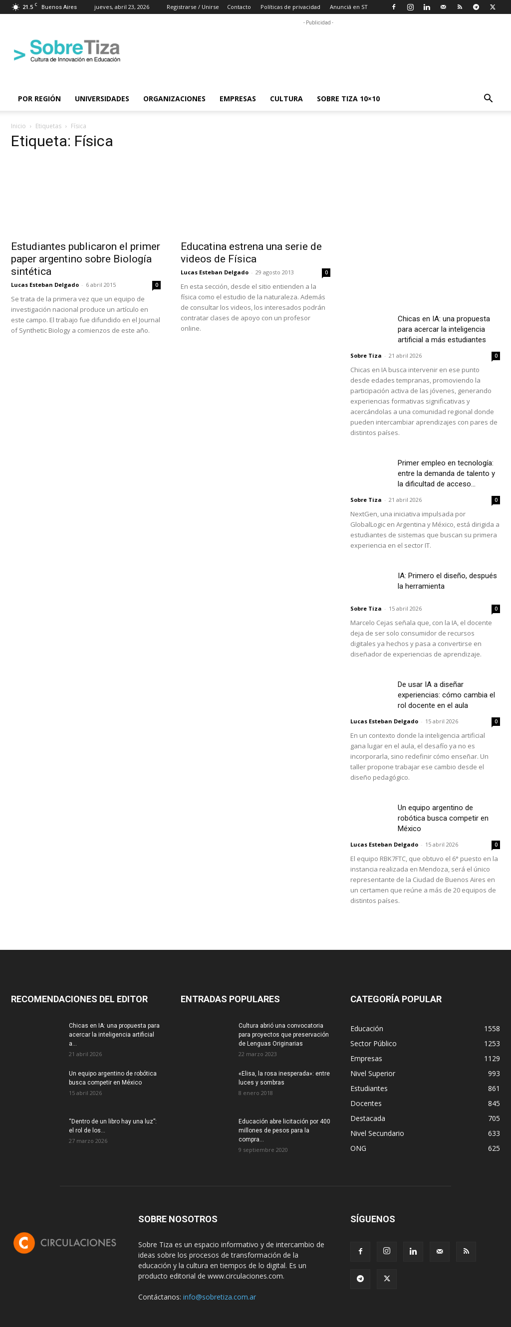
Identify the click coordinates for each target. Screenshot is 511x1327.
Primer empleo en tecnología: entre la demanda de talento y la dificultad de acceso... (446, 473)
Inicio (18, 126)
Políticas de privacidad (290, 6)
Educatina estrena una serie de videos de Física (251, 252)
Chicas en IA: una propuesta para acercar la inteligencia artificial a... (114, 1034)
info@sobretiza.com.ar (219, 1297)
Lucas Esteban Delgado (45, 284)
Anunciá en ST (349, 6)
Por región (39, 98)
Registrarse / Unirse (193, 6)
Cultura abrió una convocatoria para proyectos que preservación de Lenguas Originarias (284, 1034)
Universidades (102, 98)
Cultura (286, 98)
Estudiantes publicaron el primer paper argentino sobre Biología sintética (85, 258)
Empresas (238, 98)
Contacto (239, 6)
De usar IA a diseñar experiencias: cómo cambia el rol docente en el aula (446, 695)
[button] (488, 99)
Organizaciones (174, 98)
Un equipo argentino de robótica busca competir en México (443, 818)
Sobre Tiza (366, 355)
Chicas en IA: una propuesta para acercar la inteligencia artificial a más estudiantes (444, 329)
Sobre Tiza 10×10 (348, 98)
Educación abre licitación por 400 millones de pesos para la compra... (284, 1130)
